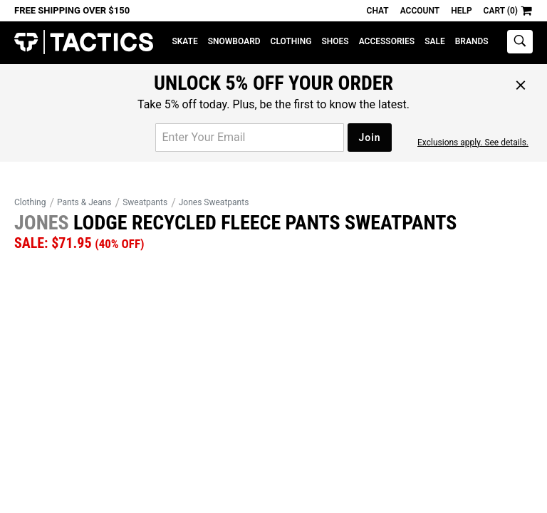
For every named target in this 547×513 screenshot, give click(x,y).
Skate (184, 41)
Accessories (387, 41)
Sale (434, 41)
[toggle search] (520, 41)
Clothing (291, 41)
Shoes (334, 41)
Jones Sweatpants (214, 202)
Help (461, 11)
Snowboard (234, 41)
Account (419, 11)
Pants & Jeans (84, 202)
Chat (378, 11)
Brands (472, 41)
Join (369, 137)
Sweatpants (145, 202)
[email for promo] (249, 137)
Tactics (83, 42)
